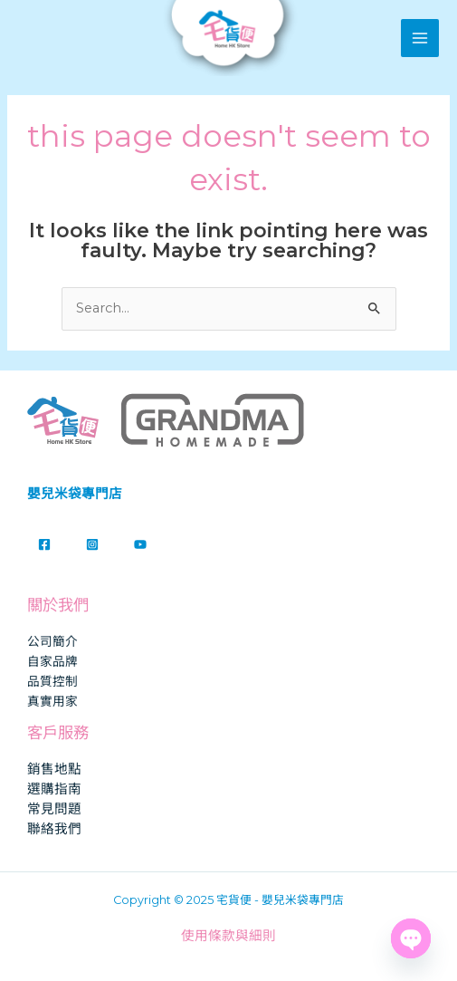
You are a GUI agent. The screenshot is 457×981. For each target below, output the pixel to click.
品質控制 (52, 681)
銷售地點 (54, 769)
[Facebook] (44, 544)
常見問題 (54, 809)
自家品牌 (52, 661)
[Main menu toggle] (420, 38)
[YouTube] (140, 544)
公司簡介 (52, 641)
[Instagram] (92, 544)
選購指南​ (54, 789)
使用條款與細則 (228, 936)
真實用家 (52, 701)
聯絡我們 (54, 829)
